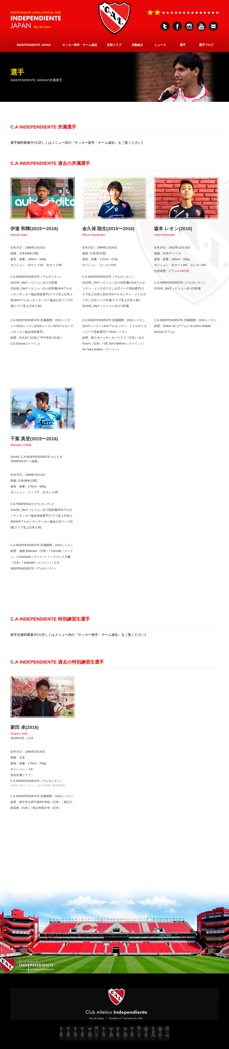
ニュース (160, 45)
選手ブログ (206, 45)
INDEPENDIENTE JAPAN (34, 45)
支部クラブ (114, 45)
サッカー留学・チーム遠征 (79, 45)
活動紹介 (137, 45)
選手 (183, 45)
